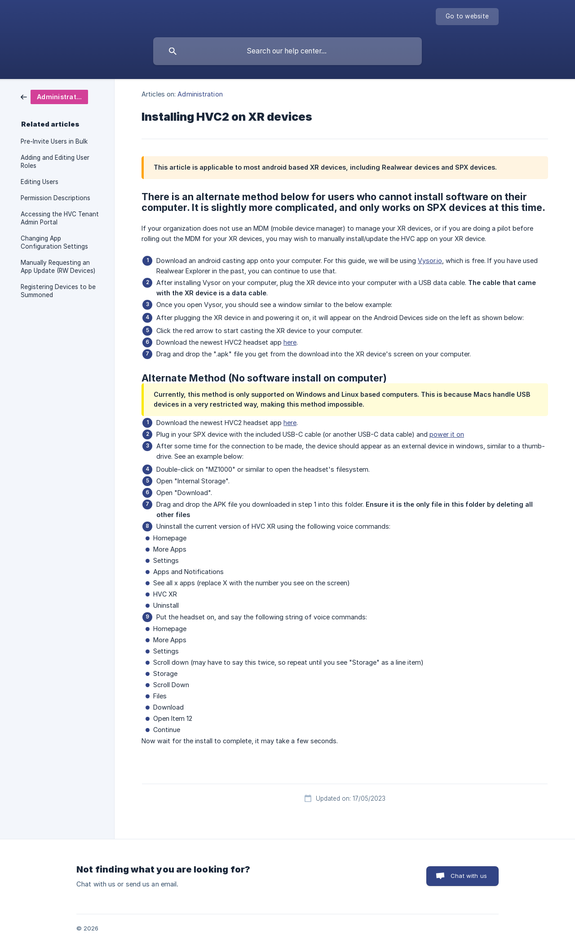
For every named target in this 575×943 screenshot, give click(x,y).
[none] (467, 16)
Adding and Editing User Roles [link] (55, 161)
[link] (54, 96)
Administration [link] (199, 94)
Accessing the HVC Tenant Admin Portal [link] (60, 218)
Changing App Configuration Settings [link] (54, 242)
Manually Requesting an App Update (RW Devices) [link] (58, 266)
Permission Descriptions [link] (55, 198)
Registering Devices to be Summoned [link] (58, 290)
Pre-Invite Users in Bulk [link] (54, 141)
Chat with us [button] (469, 875)
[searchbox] (287, 51)
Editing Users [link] (39, 181)
